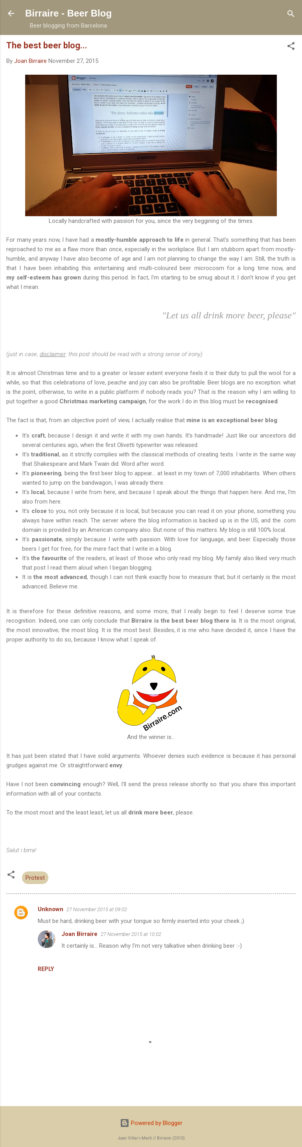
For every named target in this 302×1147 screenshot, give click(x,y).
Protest (35, 877)
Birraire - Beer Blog (68, 13)
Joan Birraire (79, 933)
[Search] (291, 14)
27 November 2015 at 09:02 (96, 909)
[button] (291, 46)
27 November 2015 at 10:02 (131, 934)
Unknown (50, 909)
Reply (46, 969)
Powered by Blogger (151, 1123)
